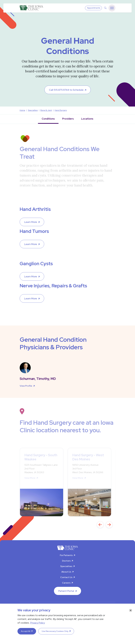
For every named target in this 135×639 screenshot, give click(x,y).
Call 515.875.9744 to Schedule (66, 89)
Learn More (30, 222)
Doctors (66, 560)
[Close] (130, 610)
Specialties (66, 566)
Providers (68, 118)
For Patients (66, 555)
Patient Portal (66, 590)
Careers (66, 582)
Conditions (48, 118)
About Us (66, 571)
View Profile (26, 385)
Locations (87, 118)
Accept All (25, 631)
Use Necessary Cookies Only (55, 631)
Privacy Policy (37, 622)
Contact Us (66, 577)
